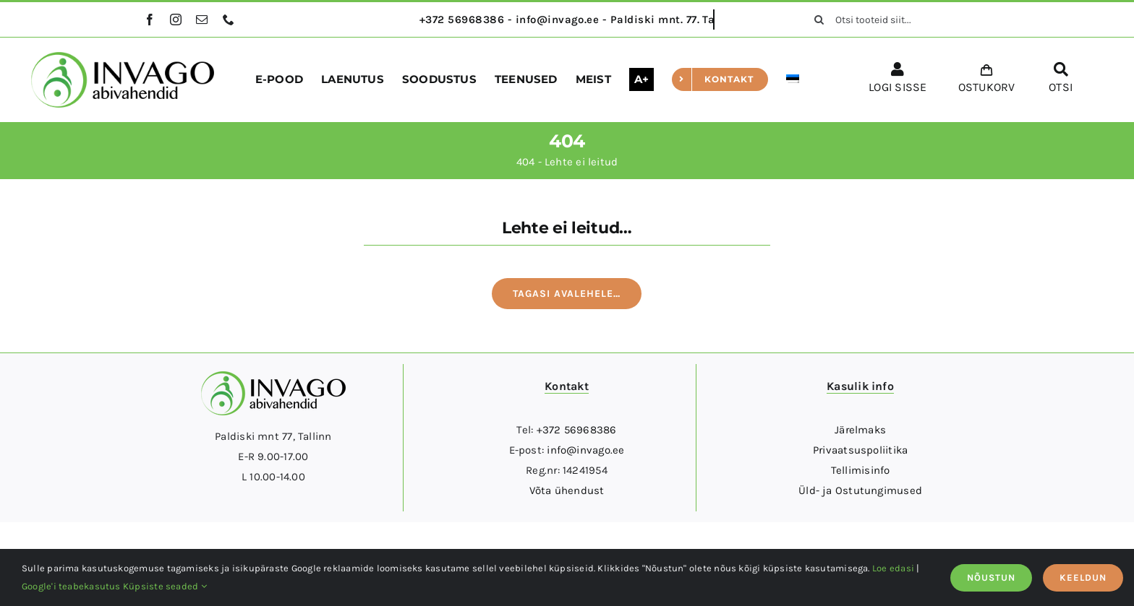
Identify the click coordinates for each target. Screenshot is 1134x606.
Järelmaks (860, 429)
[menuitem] (792, 79)
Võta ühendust (567, 490)
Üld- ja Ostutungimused (860, 490)
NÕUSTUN (991, 577)
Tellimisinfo (860, 470)
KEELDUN (1083, 577)
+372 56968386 (577, 429)
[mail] (202, 19)
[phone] (228, 19)
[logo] (122, 57)
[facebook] (149, 19)
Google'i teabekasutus (71, 586)
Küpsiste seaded (165, 586)
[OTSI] (1060, 80)
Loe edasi (893, 568)
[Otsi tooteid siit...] (897, 19)
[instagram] (176, 19)
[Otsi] (819, 19)
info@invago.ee (585, 449)
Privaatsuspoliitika (860, 449)
